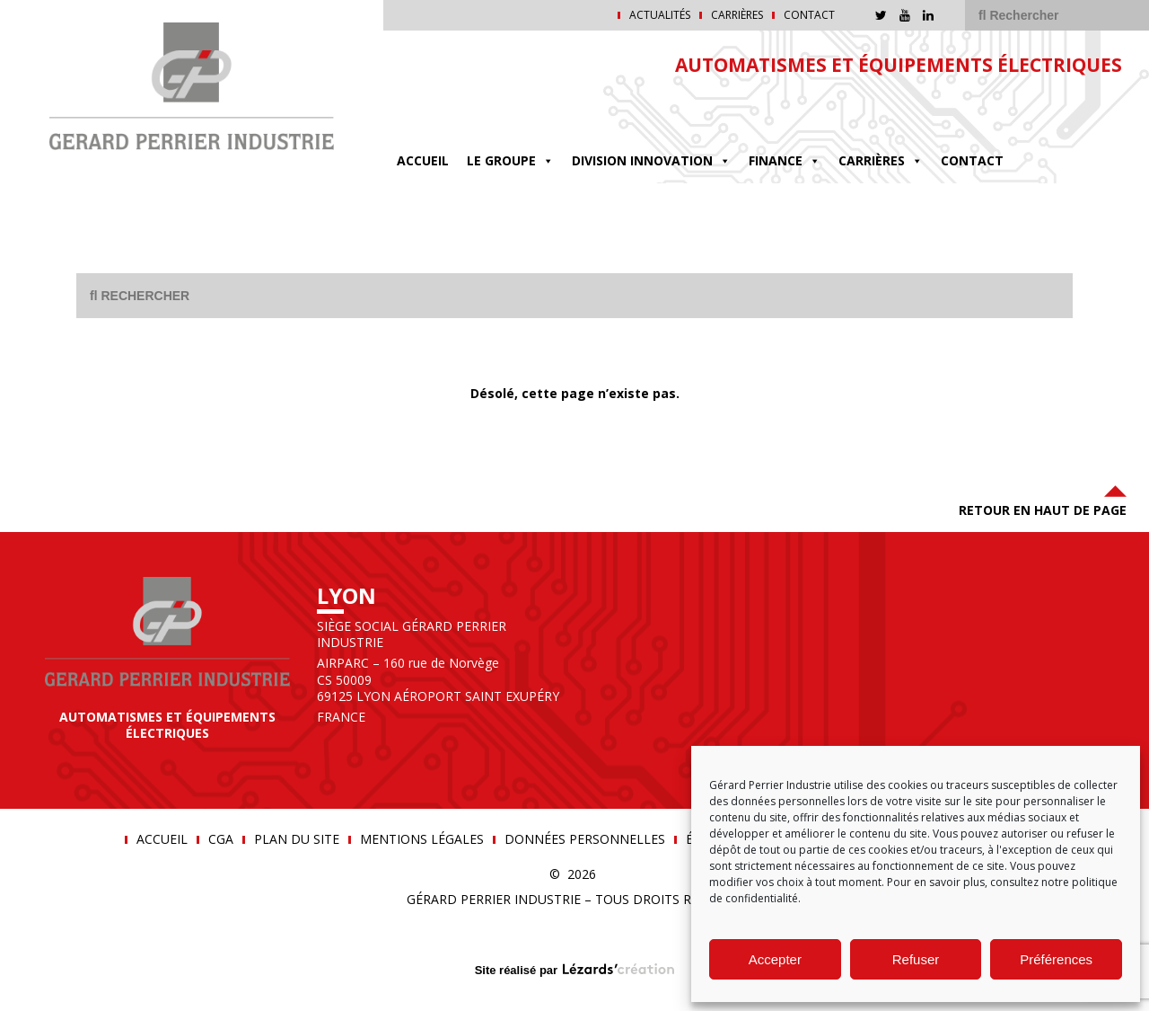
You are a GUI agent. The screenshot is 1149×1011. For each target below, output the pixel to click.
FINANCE (784, 160)
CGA (220, 839)
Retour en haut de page (1043, 499)
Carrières (737, 15)
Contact (809, 15)
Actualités (659, 15)
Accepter (775, 959)
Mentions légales (422, 839)
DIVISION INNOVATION (651, 160)
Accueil (423, 160)
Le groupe (510, 160)
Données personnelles (584, 839)
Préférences (1056, 959)
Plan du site (296, 839)
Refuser (916, 959)
